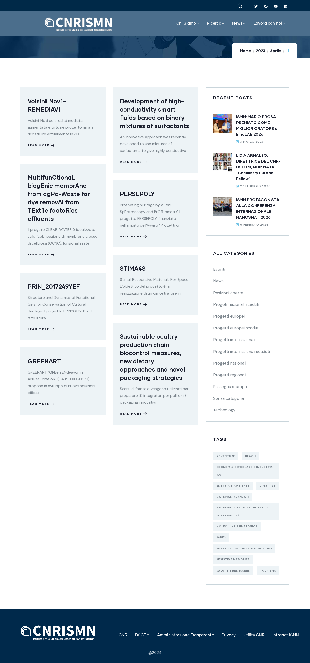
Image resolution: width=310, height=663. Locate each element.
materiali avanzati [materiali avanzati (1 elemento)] (232, 497)
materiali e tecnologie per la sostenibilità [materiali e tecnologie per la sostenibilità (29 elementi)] (242, 511)
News (218, 281)
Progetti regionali (229, 374)
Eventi (219, 269)
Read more (41, 145)
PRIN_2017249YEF (54, 286)
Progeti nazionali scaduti (236, 304)
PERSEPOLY (137, 193)
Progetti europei (229, 316)
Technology (224, 410)
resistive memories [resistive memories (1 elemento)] (233, 559)
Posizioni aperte (228, 292)
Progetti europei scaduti (236, 328)
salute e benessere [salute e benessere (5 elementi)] (233, 570)
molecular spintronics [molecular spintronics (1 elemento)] (236, 526)
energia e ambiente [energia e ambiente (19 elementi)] (233, 485)
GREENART (44, 361)
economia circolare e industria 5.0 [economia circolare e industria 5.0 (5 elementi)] (244, 470)
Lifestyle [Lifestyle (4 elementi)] (268, 485)
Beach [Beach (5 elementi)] (250, 456)
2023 (260, 51)
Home (245, 51)
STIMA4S (133, 268)
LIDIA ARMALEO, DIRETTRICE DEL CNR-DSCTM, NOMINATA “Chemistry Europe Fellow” (258, 167)
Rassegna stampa (230, 386)
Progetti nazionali (229, 363)
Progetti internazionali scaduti (241, 351)
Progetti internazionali (234, 339)
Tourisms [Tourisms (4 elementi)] (268, 570)
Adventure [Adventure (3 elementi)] (225, 456)
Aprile (275, 51)
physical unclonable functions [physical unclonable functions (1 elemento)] (244, 548)
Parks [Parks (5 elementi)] (221, 537)
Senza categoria (228, 398)
